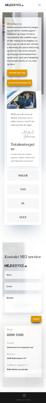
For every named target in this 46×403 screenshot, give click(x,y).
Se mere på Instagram (18, 82)
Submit (36, 319)
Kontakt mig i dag (17, 72)
